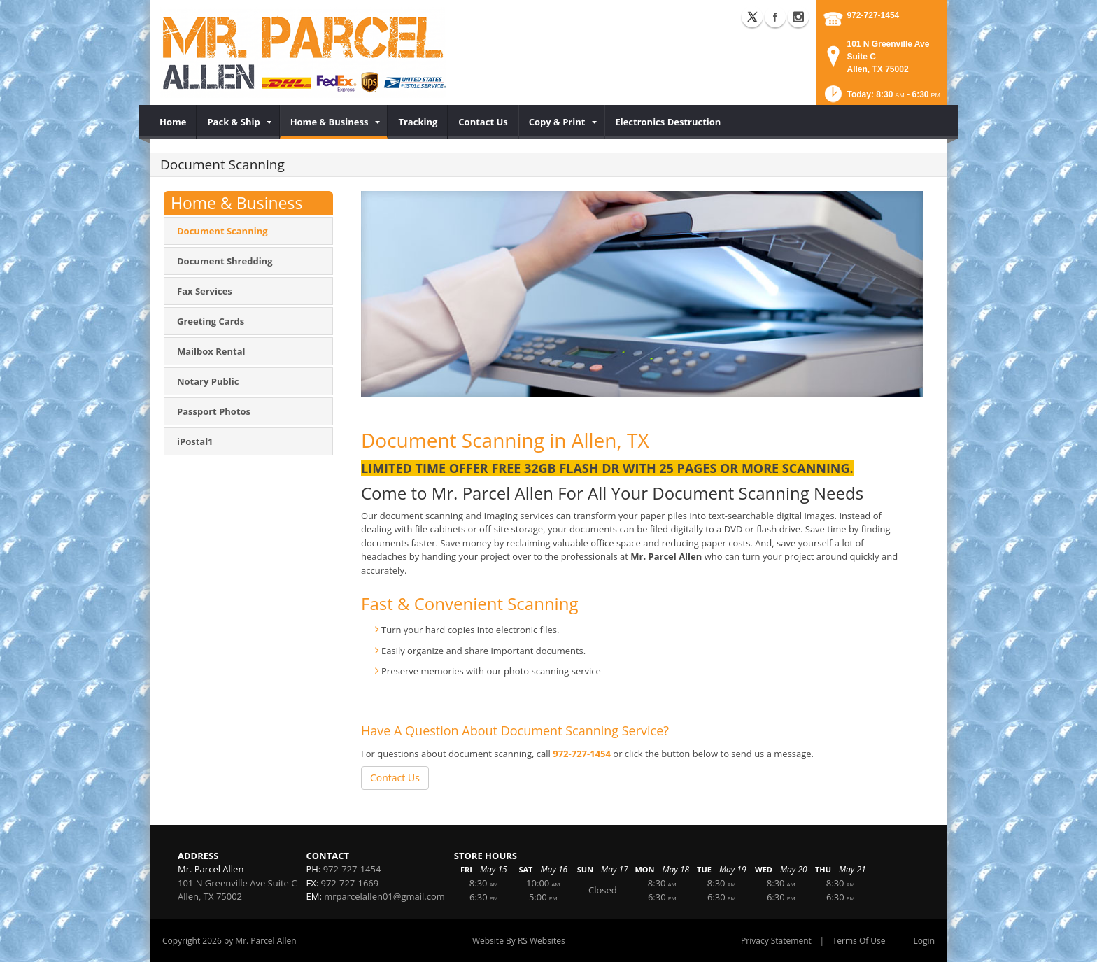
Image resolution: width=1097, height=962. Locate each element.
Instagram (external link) (798, 16)
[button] (881, 98)
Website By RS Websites (518, 941)
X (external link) (752, 16)
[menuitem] (173, 122)
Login (924, 941)
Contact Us (395, 777)
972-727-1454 (873, 15)
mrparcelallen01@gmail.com (384, 896)
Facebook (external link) (775, 16)
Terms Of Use (859, 941)
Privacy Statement (776, 941)
